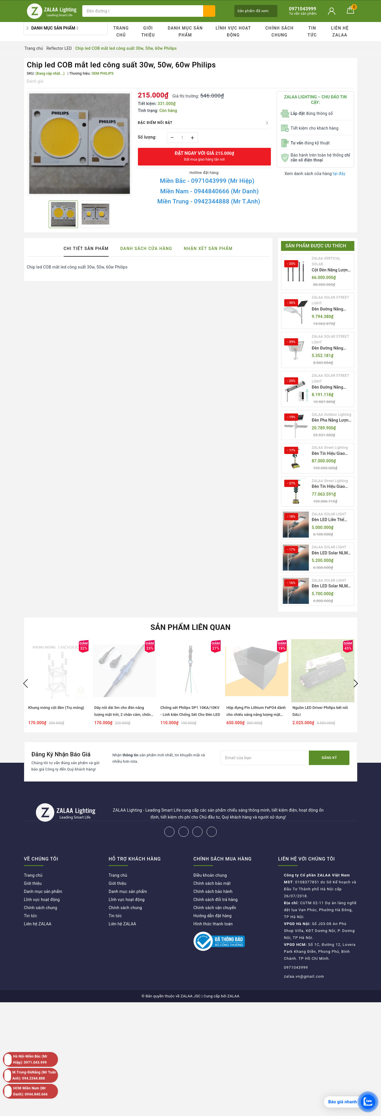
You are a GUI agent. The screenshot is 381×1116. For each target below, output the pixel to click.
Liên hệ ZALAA (340, 31)
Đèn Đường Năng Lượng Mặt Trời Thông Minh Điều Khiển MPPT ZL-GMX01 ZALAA (327, 309)
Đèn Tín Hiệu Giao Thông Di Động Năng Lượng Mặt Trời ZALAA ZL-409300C (331, 487)
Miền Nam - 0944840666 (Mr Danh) (209, 191)
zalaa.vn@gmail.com (304, 976)
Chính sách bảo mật (212, 883)
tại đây (339, 173)
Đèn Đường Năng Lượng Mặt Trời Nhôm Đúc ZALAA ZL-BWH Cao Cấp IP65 (332, 348)
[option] (79, 143)
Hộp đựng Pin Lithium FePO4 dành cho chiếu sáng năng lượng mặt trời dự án (256, 714)
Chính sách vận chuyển (215, 907)
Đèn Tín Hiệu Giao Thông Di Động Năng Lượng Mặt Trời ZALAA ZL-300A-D (331, 454)
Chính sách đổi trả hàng (216, 899)
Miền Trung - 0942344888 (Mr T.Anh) (208, 201)
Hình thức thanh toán (213, 924)
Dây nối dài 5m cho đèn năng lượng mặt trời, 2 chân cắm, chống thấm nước (123, 714)
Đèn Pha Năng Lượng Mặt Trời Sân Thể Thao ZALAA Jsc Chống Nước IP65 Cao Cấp (331, 420)
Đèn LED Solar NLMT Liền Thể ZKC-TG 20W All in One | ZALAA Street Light (332, 553)
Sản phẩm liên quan (190, 627)
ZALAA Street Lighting (330, 448)
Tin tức (312, 31)
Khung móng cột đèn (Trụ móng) (56, 707)
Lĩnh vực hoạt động (233, 31)
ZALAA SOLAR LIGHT (329, 514)
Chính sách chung (279, 31)
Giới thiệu (148, 31)
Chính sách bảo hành (213, 891)
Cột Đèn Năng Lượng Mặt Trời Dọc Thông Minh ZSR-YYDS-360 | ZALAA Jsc (332, 270)
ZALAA (233, 996)
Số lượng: (147, 137)
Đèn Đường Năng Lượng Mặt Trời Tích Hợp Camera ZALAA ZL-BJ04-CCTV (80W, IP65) (331, 387)
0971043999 (296, 967)
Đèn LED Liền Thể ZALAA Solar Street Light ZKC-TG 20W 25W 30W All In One (330, 520)
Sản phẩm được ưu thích (315, 246)
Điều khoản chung (210, 875)
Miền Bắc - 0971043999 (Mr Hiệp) (207, 180)
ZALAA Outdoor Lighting (331, 415)
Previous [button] (25, 683)
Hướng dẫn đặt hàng (213, 915)
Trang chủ (121, 31)
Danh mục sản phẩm (185, 31)
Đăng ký (329, 758)
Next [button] (355, 683)
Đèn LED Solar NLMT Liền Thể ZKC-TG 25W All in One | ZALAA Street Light (332, 586)
